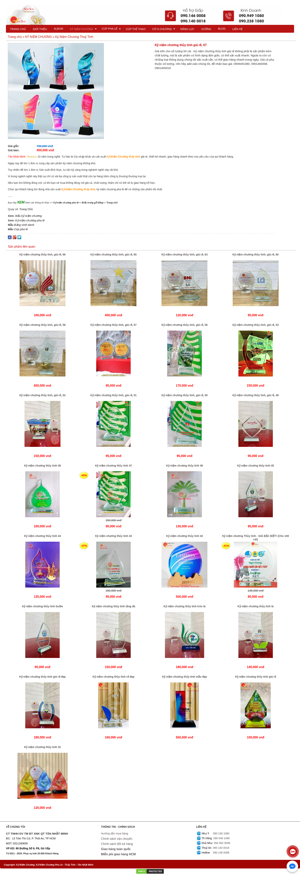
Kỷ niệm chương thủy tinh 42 (184, 535)
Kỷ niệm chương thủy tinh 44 (42, 535)
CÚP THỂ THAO (135, 29)
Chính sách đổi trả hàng (117, 843)
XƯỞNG (206, 29)
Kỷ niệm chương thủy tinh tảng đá (113, 606)
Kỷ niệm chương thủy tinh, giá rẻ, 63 (184, 254)
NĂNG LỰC (187, 29)
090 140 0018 (221, 847)
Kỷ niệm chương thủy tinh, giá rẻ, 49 (255, 395)
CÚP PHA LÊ (111, 28)
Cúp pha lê (21, 229)
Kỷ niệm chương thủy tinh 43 (113, 535)
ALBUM (58, 28)
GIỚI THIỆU (40, 29)
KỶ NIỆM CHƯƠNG (83, 29)
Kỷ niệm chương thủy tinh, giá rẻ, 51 (113, 395)
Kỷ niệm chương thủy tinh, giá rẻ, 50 (184, 395)
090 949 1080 (221, 838)
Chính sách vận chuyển (116, 838)
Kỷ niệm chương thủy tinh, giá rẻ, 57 (113, 324)
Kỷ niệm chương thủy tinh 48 (42, 465)
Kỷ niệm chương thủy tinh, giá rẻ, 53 (255, 324)
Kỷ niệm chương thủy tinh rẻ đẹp (114, 676)
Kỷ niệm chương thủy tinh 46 (184, 465)
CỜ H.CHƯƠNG (163, 29)
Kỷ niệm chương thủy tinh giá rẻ (255, 676)
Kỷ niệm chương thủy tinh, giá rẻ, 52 (42, 395)
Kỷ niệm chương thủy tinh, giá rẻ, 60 (255, 254)
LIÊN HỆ (237, 29)
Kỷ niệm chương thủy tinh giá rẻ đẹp (42, 676)
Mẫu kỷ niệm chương (28, 215)
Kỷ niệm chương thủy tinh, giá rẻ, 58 (42, 324)
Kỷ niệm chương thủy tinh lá (256, 606)
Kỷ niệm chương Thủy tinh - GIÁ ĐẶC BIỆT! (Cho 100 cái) (255, 537)
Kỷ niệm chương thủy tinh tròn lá (184, 606)
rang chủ (113, 202)
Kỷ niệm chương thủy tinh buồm (42, 606)
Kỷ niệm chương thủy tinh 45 (255, 465)
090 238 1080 (221, 833)
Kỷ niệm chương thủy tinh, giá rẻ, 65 (113, 254)
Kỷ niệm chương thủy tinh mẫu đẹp (184, 676)
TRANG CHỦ (18, 29)
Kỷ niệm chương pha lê (30, 220)
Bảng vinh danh (24, 224)
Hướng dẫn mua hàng (114, 833)
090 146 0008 (221, 852)
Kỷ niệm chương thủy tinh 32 (42, 747)
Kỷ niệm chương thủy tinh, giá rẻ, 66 (42, 254)
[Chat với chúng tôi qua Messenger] (292, 866)
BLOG (222, 28)
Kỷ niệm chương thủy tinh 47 (113, 465)
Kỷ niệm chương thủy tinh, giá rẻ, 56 (184, 324)
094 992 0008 (222, 843)
